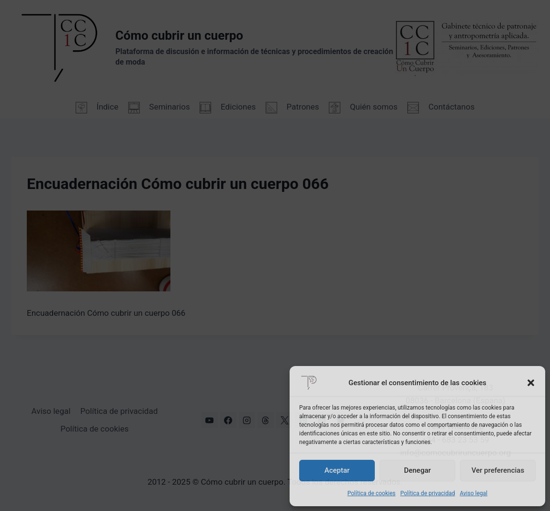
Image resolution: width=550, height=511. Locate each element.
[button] (531, 383)
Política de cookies (372, 493)
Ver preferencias (497, 470)
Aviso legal (473, 493)
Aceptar (337, 470)
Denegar (417, 470)
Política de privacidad (427, 493)
